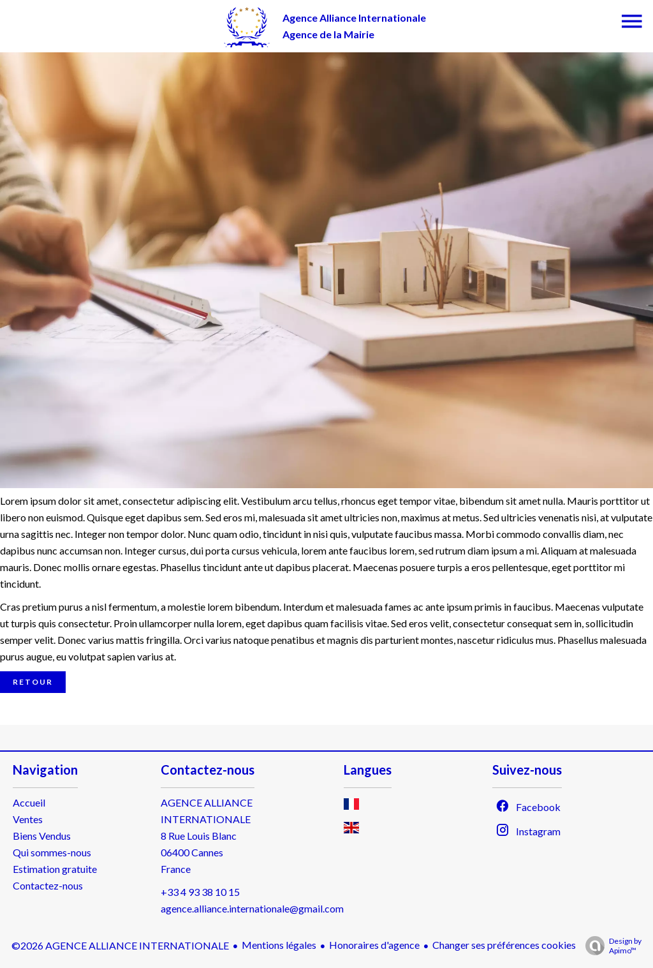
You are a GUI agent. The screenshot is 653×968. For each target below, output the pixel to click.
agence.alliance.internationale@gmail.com (252, 908)
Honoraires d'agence (374, 945)
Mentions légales (279, 945)
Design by (610, 945)
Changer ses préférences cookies (504, 945)
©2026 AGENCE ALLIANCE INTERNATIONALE (120, 945)
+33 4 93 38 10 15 (200, 892)
